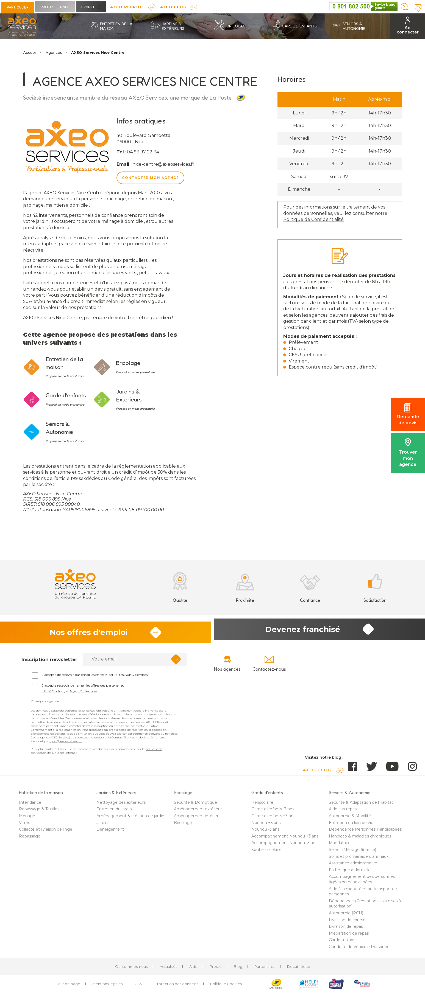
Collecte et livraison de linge (45, 831)
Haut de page (67, 985)
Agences (54, 52)
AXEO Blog (173, 7)
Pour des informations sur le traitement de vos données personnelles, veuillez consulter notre (335, 213)
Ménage (27, 817)
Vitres (24, 824)
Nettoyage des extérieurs (121, 804)
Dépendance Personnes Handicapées (365, 831)
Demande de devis (408, 414)
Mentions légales (107, 985)
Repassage (29, 837)
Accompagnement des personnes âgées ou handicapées (362, 881)
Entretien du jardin (114, 810)
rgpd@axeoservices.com (66, 743)
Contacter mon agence (150, 178)
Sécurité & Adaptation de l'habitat (361, 804)
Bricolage (183, 824)
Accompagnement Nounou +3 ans (284, 837)
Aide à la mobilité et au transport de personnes (363, 893)
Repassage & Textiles (39, 810)
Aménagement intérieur (197, 817)
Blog (238, 968)
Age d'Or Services (83, 693)
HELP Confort (53, 693)
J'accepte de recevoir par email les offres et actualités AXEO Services (95, 676)
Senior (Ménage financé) (352, 851)
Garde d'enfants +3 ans (273, 817)
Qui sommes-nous (131, 968)
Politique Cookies (226, 985)
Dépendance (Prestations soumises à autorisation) (365, 905)
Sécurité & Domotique (195, 804)
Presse (216, 968)
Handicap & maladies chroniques (360, 837)
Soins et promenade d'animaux (358, 858)
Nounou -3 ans (265, 831)
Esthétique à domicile (350, 871)
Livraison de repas (346, 928)
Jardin (102, 824)
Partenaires (264, 968)
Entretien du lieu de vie (351, 824)
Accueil (30, 52)
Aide (193, 968)
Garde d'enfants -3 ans (272, 810)
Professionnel (55, 7)
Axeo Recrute (127, 7)
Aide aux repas (343, 810)
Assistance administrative (353, 864)
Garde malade (342, 941)
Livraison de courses (348, 921)
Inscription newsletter (49, 661)
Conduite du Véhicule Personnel (359, 948)
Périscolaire (262, 804)
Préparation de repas (349, 934)
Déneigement (110, 831)
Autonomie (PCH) (346, 914)
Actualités (168, 968)
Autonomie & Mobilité (350, 817)
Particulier (18, 7)
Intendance (30, 804)
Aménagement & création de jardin (130, 817)
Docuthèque (298, 968)
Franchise (91, 7)
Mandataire (340, 844)
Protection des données (176, 985)
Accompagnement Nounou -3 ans (284, 844)
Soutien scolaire (266, 851)
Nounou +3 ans (265, 824)
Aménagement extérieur (198, 810)
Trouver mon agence (408, 452)
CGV (139, 985)
